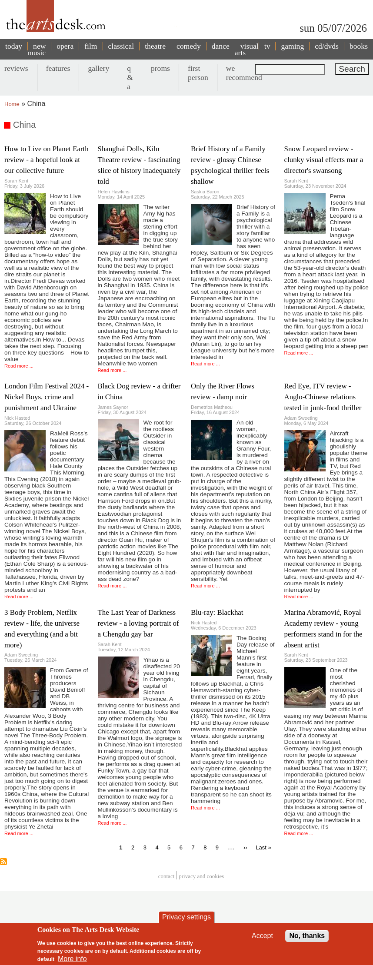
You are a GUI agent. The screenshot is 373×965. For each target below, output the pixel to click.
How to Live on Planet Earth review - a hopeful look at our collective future (46, 160)
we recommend (244, 73)
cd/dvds (327, 46)
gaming (292, 46)
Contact (166, 876)
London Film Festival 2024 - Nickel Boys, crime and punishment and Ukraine (46, 397)
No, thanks (307, 937)
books (359, 46)
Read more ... (18, 365)
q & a (130, 77)
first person (198, 73)
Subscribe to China (3, 861)
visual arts (247, 49)
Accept (262, 937)
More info (72, 960)
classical (121, 46)
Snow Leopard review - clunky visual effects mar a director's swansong (323, 160)
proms (160, 68)
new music (36, 49)
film (90, 46)
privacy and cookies (201, 876)
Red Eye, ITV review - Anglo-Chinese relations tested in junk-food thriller (323, 397)
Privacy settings (186, 918)
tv (267, 46)
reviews (16, 68)
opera (65, 46)
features (58, 68)
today (13, 46)
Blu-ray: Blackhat (217, 612)
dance (221, 46)
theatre (155, 46)
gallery (98, 68)
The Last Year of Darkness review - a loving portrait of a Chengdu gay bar (138, 623)
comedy (189, 46)
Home (12, 104)
